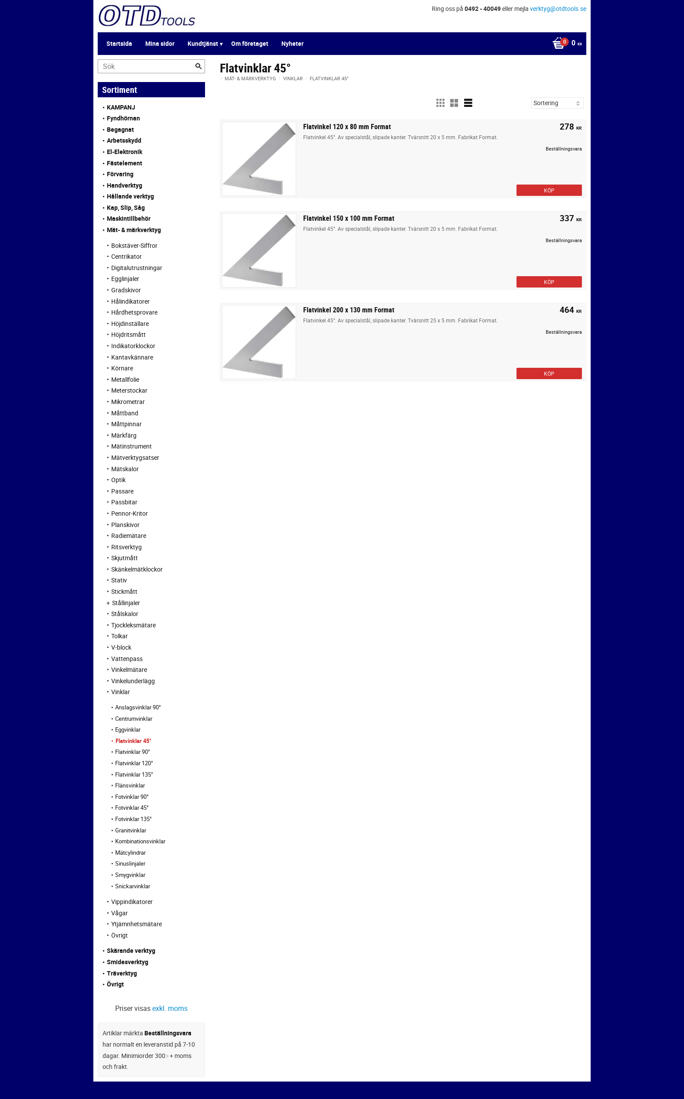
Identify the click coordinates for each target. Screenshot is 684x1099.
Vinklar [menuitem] (120, 692)
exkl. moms (170, 1008)
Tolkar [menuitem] (119, 636)
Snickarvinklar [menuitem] (132, 886)
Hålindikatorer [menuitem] (130, 301)
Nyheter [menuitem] (292, 43)
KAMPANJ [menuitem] (121, 107)
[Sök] (198, 66)
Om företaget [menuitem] (249, 43)
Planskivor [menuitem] (125, 524)
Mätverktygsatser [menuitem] (135, 457)
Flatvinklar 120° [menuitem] (134, 763)
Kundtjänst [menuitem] (203, 43)
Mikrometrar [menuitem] (128, 401)
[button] (440, 103)
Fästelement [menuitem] (124, 163)
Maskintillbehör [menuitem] (128, 218)
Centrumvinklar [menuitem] (133, 718)
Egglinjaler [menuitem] (125, 278)
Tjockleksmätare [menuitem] (133, 625)
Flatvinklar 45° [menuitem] (133, 741)
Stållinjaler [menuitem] (126, 603)
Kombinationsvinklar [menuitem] (140, 841)
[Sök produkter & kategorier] (151, 66)
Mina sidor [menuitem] (159, 43)
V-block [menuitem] (121, 647)
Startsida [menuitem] (119, 43)
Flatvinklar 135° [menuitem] (134, 774)
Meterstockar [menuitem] (129, 390)
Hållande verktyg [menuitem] (130, 196)
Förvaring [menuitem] (120, 174)
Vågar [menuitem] (119, 913)
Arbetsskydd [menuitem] (124, 140)
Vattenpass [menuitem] (127, 658)
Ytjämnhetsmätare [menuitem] (136, 924)
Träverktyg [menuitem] (122, 973)
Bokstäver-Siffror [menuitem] (134, 245)
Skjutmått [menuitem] (124, 558)
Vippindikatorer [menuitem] (132, 901)
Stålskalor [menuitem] (124, 613)
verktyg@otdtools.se (558, 8)
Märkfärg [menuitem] (124, 435)
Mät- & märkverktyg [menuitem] (134, 230)
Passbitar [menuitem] (124, 502)
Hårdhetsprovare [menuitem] (134, 312)
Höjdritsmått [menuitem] (128, 334)
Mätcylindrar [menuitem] (130, 852)
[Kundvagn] (565, 43)
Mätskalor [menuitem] (125, 469)
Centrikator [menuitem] (126, 256)
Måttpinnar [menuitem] (126, 424)
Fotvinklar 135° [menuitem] (133, 819)
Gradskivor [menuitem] (126, 290)
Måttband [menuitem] (124, 413)
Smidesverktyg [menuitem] (127, 962)
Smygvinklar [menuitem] (130, 875)
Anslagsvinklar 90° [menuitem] (138, 707)
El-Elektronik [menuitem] (124, 151)
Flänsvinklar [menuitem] (130, 785)
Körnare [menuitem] (122, 368)
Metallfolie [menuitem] (125, 379)
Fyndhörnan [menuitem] (123, 118)
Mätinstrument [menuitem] (131, 446)
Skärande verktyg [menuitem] (131, 950)
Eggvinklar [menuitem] (127, 729)
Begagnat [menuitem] (120, 129)
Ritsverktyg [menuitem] (126, 547)
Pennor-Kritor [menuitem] (129, 513)
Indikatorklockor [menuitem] (133, 346)
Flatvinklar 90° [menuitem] (132, 752)
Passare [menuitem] (122, 491)
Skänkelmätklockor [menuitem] (137, 569)
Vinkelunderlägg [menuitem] (133, 681)
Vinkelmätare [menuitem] (129, 669)
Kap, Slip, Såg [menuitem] (126, 207)
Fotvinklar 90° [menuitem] (132, 797)
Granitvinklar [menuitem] (130, 830)
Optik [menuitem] (118, 480)
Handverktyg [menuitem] (124, 185)
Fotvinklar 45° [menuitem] (132, 807)
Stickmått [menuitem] (124, 591)
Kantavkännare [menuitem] (132, 357)
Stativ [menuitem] (119, 580)
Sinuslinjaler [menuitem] (130, 863)
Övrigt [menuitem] (119, 935)
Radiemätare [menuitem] (128, 535)
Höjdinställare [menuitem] (130, 323)
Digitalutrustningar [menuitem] (136, 268)
